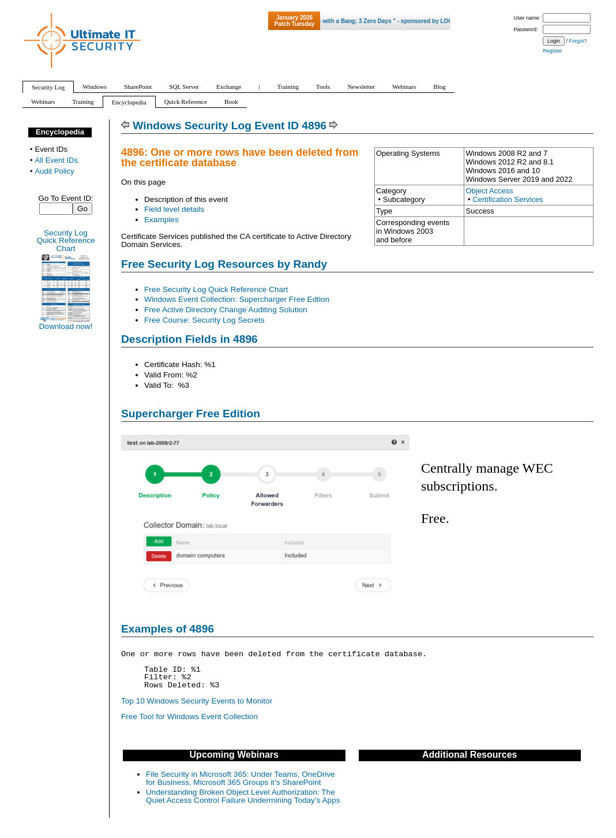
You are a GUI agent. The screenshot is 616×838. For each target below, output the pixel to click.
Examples (161, 219)
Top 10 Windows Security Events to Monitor (196, 701)
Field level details (174, 209)
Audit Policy (54, 171)
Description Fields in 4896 (189, 339)
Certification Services (507, 199)
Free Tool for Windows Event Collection (189, 716)
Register (552, 51)
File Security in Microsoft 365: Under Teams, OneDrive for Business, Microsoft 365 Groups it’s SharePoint (240, 778)
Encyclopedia (60, 132)
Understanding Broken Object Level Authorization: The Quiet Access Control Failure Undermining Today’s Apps (243, 796)
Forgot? (578, 41)
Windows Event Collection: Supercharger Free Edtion (236, 299)
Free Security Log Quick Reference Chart (216, 289)
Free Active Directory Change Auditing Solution (225, 309)
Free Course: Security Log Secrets (204, 320)
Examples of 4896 (167, 629)
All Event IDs (56, 160)
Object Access (489, 190)
